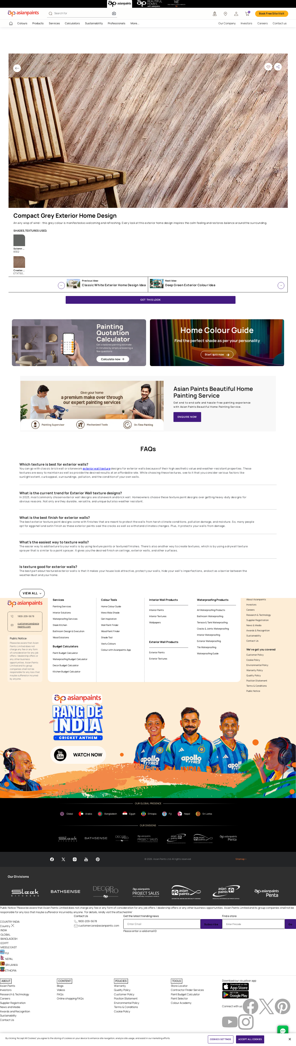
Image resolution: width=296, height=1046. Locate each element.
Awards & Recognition (258, 630)
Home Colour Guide (111, 606)
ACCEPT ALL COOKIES (250, 1039)
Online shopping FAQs (70, 998)
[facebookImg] (251, 1006)
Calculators (72, 23)
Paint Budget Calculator (65, 653)
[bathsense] (96, 838)
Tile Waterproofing (206, 647)
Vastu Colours (108, 643)
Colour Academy (181, 1003)
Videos (61, 990)
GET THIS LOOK (150, 299)
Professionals (116, 23)
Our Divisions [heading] (18, 876)
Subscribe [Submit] (211, 924)
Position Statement (256, 680)
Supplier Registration (257, 620)
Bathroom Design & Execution (68, 631)
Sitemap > (241, 859)
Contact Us (252, 640)
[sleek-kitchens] (25, 892)
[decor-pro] (105, 892)
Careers (262, 23)
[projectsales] (147, 838)
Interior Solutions (62, 612)
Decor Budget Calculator (66, 665)
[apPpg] (203, 838)
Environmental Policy (257, 665)
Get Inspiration (109, 618)
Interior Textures (157, 616)
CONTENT (64, 981)
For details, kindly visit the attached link (108, 912)
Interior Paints (156, 610)
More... (135, 23)
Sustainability (94, 23)
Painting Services (62, 606)
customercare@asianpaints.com (28, 625)
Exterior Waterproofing (209, 641)
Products (38, 23)
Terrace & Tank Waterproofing (212, 622)
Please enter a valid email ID (140, 931)
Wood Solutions (61, 637)
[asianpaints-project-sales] (146, 892)
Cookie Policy (253, 660)
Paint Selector (179, 998)
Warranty (120, 986)
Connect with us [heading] (232, 1006)
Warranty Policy (254, 670)
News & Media (253, 625)
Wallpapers (155, 622)
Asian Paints (7, 986)
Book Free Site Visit (271, 13)
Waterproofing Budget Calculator (70, 659)
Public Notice (253, 691)
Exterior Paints (157, 652)
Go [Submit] (290, 924)
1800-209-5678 (26, 616)
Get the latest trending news (141, 916)
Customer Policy (255, 654)
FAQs (60, 994)
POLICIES (120, 981)
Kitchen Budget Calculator (66, 671)
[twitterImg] (267, 1006)
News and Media (10, 1007)
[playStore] (235, 994)
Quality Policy (253, 675)
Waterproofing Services (65, 618)
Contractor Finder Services (187, 990)
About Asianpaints (256, 599)
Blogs (60, 986)
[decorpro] (122, 839)
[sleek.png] (68, 838)
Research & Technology (258, 615)
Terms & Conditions (256, 685)
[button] (236, 14)
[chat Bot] (282, 1031)
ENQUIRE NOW (187, 417)
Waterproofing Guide (207, 653)
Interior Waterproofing (208, 634)
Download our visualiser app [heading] (239, 980)
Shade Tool (106, 637)
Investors (246, 23)
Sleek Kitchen (60, 625)
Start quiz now (217, 354)
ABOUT (6, 981)
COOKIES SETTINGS (220, 1039)
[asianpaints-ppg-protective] (226, 892)
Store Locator (179, 986)
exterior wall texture (96, 468)
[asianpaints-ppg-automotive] (186, 892)
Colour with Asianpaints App (116, 649)
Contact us (280, 23)
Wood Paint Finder (110, 631)
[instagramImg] (246, 1021)
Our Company (227, 23)
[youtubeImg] (230, 1021)
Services (54, 23)
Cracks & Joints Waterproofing (213, 628)
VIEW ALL (30, 593)
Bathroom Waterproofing (210, 616)
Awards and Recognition (15, 1011)
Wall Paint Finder (109, 625)
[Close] (290, 1039)
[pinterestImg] (282, 1006)
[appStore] (235, 986)
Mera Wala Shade (110, 612)
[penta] (229, 838)
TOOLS (176, 981)
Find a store (229, 916)
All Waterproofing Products (211, 610)
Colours (22, 23)
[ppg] (176, 839)
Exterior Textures (158, 658)
